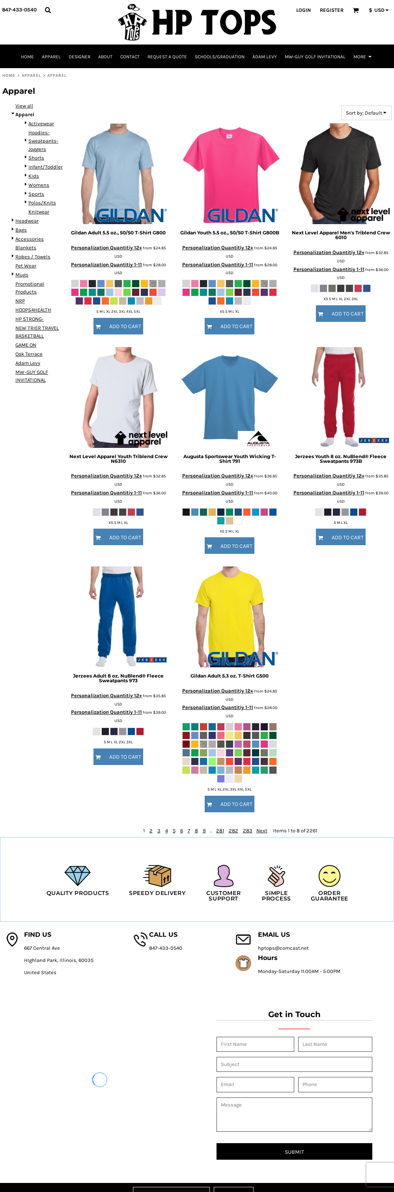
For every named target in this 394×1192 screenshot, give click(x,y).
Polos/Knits (42, 203)
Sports (36, 194)
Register (332, 10)
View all (24, 106)
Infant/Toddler (45, 167)
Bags (21, 230)
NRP (20, 301)
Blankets (25, 248)
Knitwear (38, 212)
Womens (38, 185)
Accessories (29, 239)
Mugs (21, 275)
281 (220, 831)
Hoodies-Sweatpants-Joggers (43, 141)
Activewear (41, 123)
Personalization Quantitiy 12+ (106, 248)
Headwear (27, 221)
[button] (48, 10)
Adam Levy (27, 363)
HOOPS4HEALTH (33, 310)
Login (303, 10)
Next (261, 831)
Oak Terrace (29, 354)
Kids (33, 176)
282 (233, 831)
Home (8, 75)
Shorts (36, 158)
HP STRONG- (29, 319)
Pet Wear (25, 266)
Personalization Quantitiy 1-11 (106, 264)
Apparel (31, 75)
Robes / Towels (32, 257)
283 (247, 831)
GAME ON (25, 345)
